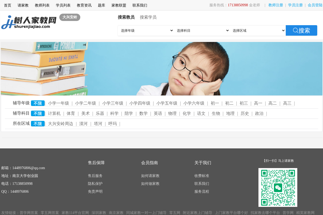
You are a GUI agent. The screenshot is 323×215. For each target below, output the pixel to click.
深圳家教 (99, 213)
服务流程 (201, 192)
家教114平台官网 (75, 213)
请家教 (23, 5)
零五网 (174, 213)
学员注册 (295, 5)
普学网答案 (29, 213)
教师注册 (275, 5)
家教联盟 (119, 5)
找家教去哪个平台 (265, 213)
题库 (101, 5)
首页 (7, 5)
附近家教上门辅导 (197, 213)
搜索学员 (148, 17)
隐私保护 (95, 184)
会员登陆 (315, 5)
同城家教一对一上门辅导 (146, 213)
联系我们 (140, 5)
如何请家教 (150, 176)
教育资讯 (84, 5)
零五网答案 (50, 213)
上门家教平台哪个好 (231, 213)
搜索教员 (126, 17)
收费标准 (201, 176)
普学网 (288, 213)
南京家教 (116, 213)
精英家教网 (305, 213)
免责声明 (95, 192)
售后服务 (95, 176)
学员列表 (63, 5)
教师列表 (42, 5)
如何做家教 (150, 184)
